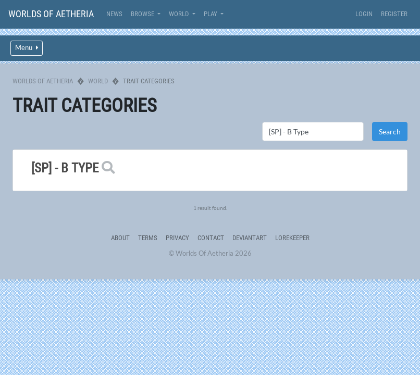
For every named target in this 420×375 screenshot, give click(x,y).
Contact (210, 238)
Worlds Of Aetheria (51, 13)
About (120, 238)
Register (394, 14)
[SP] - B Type (64, 168)
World (98, 81)
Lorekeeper (292, 238)
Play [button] (211, 14)
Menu (26, 48)
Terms (147, 238)
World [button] (179, 14)
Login (364, 14)
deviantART (249, 238)
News (114, 14)
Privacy (177, 238)
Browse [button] (143, 14)
